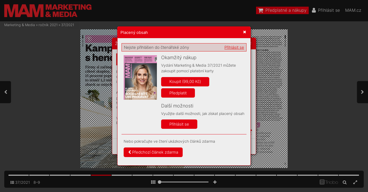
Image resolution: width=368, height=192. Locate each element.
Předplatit (178, 92)
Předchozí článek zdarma (153, 152)
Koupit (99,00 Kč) (185, 81)
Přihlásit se (234, 47)
